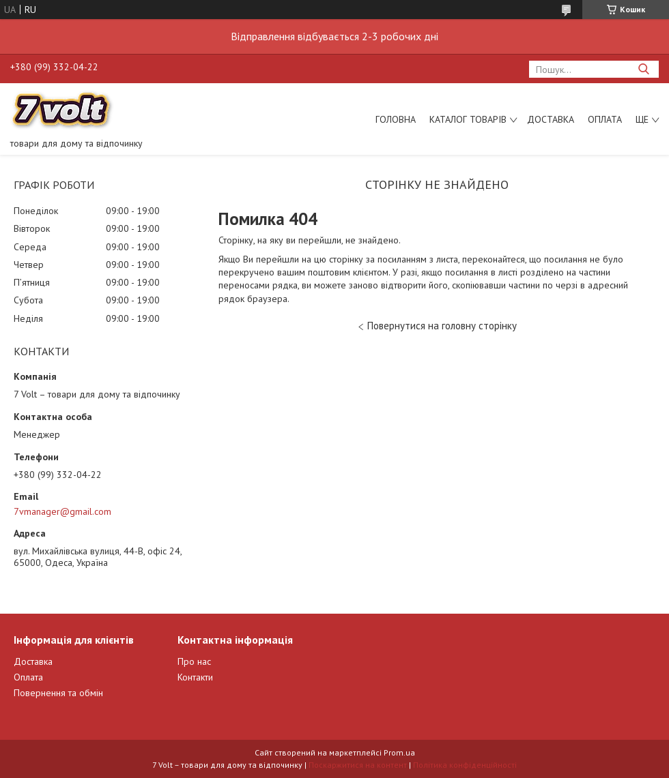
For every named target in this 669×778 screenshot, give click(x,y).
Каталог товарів (468, 119)
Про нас (194, 661)
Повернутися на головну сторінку (442, 325)
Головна (395, 119)
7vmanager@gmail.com (62, 511)
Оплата (605, 119)
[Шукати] (643, 69)
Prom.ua (399, 752)
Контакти (195, 677)
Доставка (550, 119)
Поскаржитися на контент (358, 765)
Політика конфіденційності (465, 765)
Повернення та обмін (58, 693)
